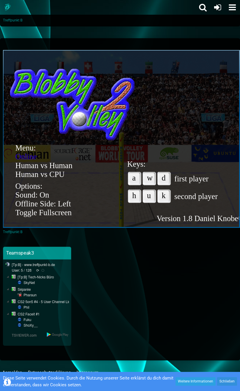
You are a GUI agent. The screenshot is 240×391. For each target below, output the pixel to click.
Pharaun (30, 295)
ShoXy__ (31, 325)
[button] (232, 7)
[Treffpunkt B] (7, 7)
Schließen (227, 381)
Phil (26, 307)
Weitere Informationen (195, 381)
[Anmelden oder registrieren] (218, 7)
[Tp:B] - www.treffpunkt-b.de (33, 265)
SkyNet (29, 283)
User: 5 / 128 (22, 270)
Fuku (27, 320)
